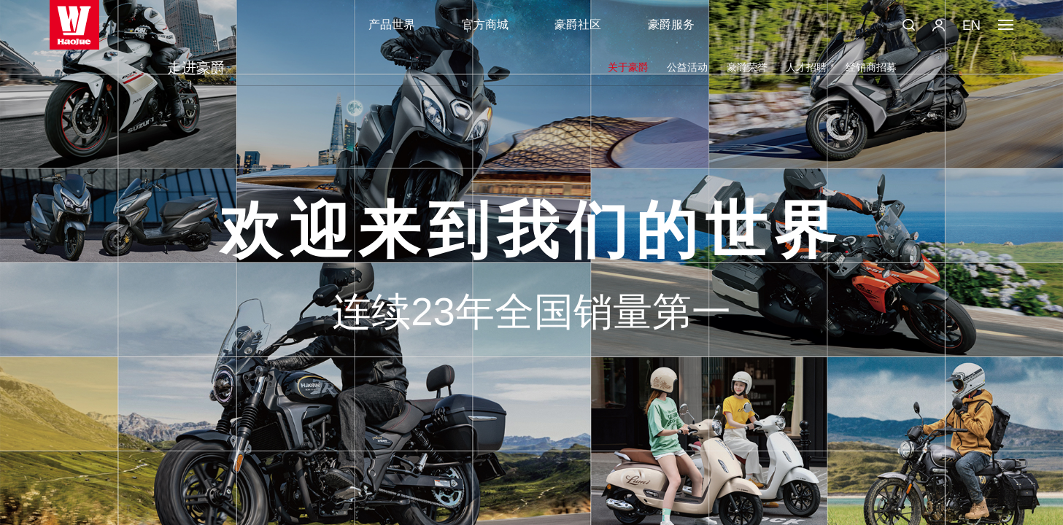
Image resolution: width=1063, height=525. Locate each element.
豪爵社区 (577, 24)
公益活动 (687, 67)
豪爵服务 (671, 24)
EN (971, 25)
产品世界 (391, 24)
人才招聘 (806, 67)
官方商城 (485, 24)
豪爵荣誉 (747, 67)
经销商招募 (871, 67)
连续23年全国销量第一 (531, 311)
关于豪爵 (628, 67)
